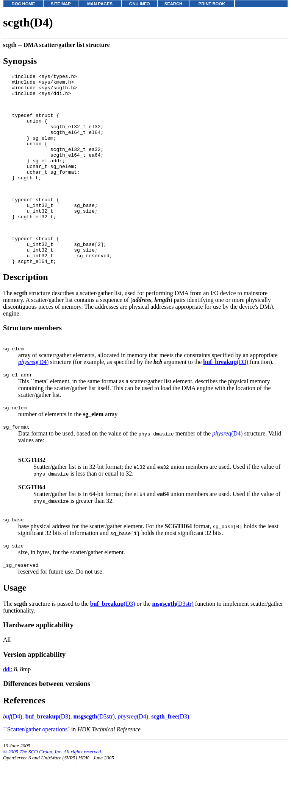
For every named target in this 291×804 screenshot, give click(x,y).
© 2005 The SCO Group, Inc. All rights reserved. (52, 795)
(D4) (33, 398)
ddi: (8, 712)
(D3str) (172, 647)
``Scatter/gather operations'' (36, 772)
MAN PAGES (100, 4)
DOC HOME (23, 4)
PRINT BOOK (212, 4)
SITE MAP (61, 4)
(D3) (225, 398)
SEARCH (173, 4)
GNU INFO (139, 4)
